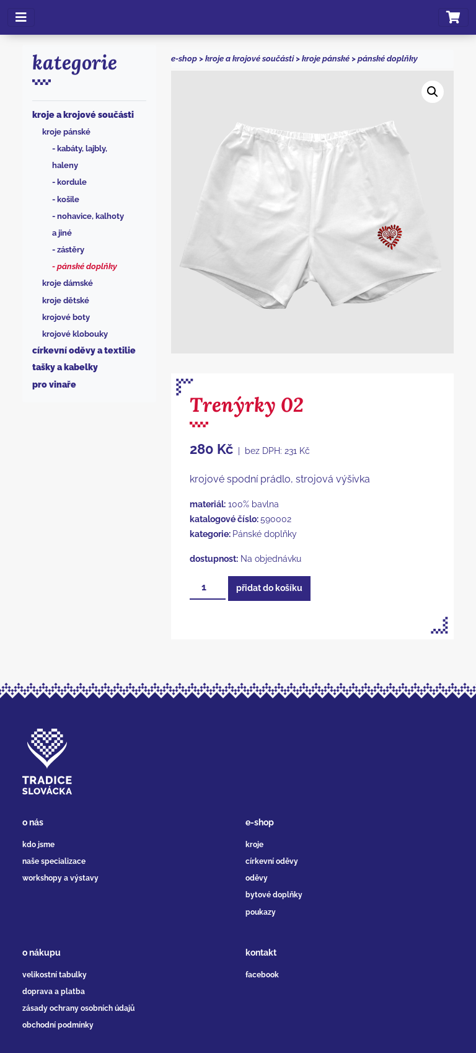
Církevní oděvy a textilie (84, 350)
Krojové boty (66, 317)
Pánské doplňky (87, 266)
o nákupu (41, 952)
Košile (68, 199)
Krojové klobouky (75, 334)
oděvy (256, 878)
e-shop (184, 58)
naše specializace (54, 861)
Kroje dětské (65, 300)
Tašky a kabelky (65, 367)
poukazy (260, 912)
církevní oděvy (271, 861)
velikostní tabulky (54, 975)
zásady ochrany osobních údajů (78, 1008)
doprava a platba (53, 991)
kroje (254, 844)
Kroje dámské (67, 283)
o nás (32, 822)
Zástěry (70, 249)
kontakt (260, 952)
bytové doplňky (273, 895)
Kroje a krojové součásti (83, 115)
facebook (262, 975)
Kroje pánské (66, 131)
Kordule (72, 182)
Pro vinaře (54, 384)
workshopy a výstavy (60, 878)
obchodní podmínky (58, 1025)
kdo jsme (38, 844)
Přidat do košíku (269, 588)
